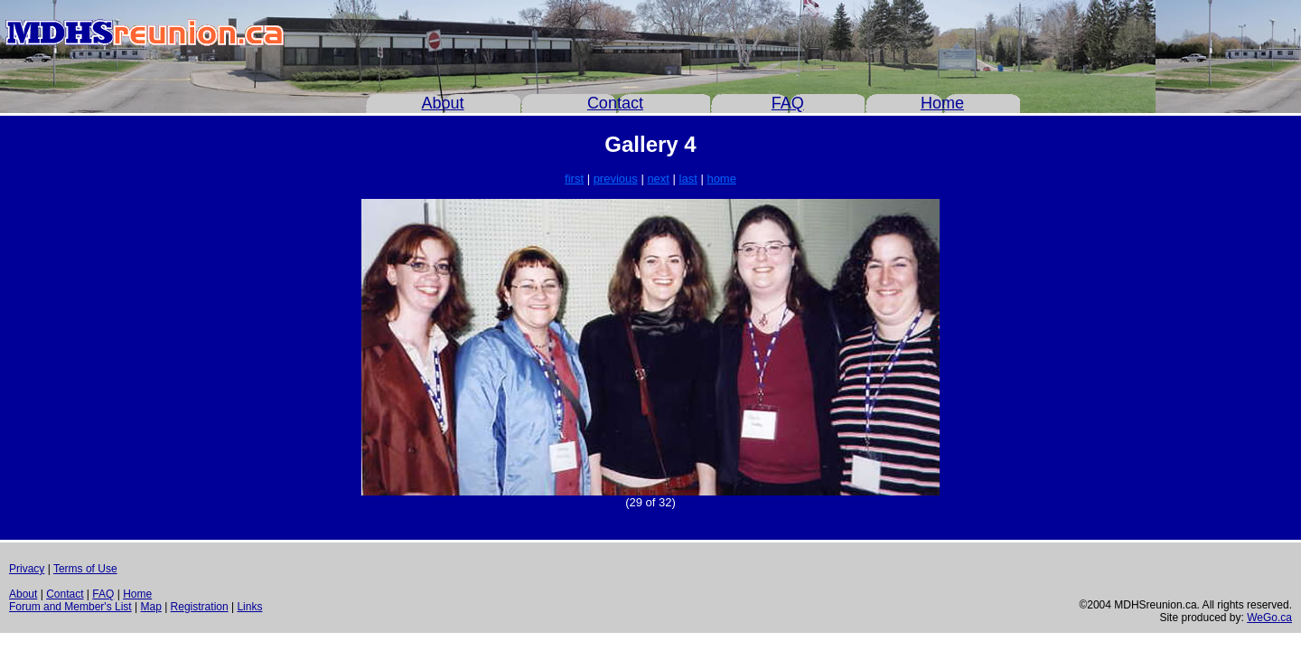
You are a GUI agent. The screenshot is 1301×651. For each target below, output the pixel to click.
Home (942, 103)
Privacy (26, 568)
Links (249, 606)
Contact (615, 103)
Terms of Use (85, 568)
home (721, 178)
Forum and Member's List (70, 606)
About (443, 103)
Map (150, 606)
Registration (200, 606)
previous (616, 178)
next (658, 178)
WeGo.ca (1269, 617)
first (574, 178)
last (688, 178)
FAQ (788, 103)
